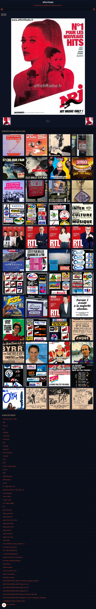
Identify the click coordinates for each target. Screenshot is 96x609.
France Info (6, 439)
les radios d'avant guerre (10, 547)
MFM (4, 473)
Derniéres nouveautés (9, 604)
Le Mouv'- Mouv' (7, 500)
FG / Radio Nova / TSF (9, 486)
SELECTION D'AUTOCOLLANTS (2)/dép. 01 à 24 (15, 584)
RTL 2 (4, 459)
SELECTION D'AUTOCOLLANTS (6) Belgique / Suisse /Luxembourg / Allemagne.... (25, 598)
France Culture (7, 496)
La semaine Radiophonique (10, 554)
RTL (4, 429)
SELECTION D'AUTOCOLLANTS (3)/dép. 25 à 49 (15, 587)
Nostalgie (5, 446)
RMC (4, 422)
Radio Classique (7, 476)
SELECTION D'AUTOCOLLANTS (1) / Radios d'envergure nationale (20, 581)
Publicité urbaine (7, 567)
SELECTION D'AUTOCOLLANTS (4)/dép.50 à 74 (15, 591)
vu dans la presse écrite (9, 571)
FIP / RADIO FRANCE (8, 503)
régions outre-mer (8, 537)
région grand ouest (8, 523)
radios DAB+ (6, 540)
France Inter (6, 436)
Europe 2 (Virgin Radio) (9, 466)
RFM (4, 463)
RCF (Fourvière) (7, 510)
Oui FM (5, 483)
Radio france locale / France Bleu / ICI (13, 490)
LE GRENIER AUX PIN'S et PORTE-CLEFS (14, 601)
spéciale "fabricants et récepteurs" (13, 557)
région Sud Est (7, 530)
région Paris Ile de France (10, 520)
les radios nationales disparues (12, 561)
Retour (48, 121)
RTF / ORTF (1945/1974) (10, 550)
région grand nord (8, 513)
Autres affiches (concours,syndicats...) (14, 544)
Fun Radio (5, 456)
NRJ (4, 443)
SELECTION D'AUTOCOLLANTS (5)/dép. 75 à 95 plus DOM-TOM (20, 594)
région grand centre (8, 527)
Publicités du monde (8, 577)
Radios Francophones (9, 574)
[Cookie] (4, 605)
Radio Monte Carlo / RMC (10, 419)
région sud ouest (7, 534)
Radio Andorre (6, 564)
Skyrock (5, 470)
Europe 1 (5, 426)
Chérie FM (5, 449)
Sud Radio (5, 432)
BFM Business (7, 480)
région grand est (7, 517)
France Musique (7, 493)
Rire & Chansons (7, 453)
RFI (4, 507)
